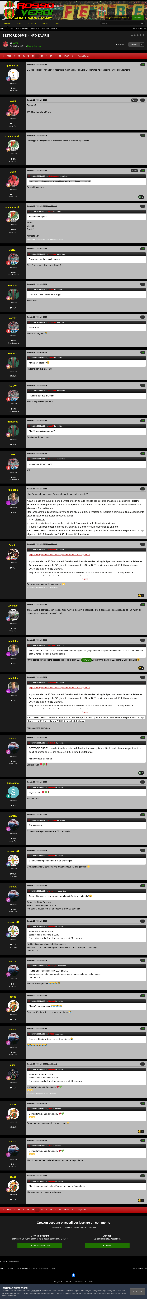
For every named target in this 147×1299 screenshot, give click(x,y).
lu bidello (13, 490)
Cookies (89, 1281)
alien (12, 1065)
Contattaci (56, 23)
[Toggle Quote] (29, 176)
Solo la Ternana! (34, 46)
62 (28, 56)
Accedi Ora (107, 1245)
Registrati (137, 18)
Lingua (58, 1281)
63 (33, 56)
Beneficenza (31, 23)
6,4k (13, 761)
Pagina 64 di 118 (84, 56)
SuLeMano (13, 783)
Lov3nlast (12, 605)
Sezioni (7, 24)
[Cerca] (112, 23)
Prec (9, 56)
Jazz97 (13, 250)
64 (37, 56)
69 (60, 56)
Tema (68, 1281)
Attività (19, 23)
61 (24, 56)
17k (13, 159)
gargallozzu (12, 65)
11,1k (13, 124)
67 (51, 56)
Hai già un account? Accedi (117, 18)
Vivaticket (40, 519)
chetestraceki (12, 136)
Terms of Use (36, 1291)
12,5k (13, 568)
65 (42, 56)
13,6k (13, 1088)
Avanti (66, 56)
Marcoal (12, 738)
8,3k (13, 88)
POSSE (51, 1034)
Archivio (44, 23)
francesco (52, 254)
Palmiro (13, 545)
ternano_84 (13, 851)
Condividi (120, 44)
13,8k (13, 308)
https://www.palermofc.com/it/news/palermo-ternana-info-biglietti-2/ (59, 555)
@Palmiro (87, 660)
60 (19, 56)
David (15, 43)
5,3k (13, 512)
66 (46, 56)
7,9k (13, 628)
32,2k (13, 874)
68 (55, 56)
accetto (137, 1292)
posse (13, 996)
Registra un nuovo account (40, 1245)
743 (13, 272)
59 (14, 56)
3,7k (13, 806)
